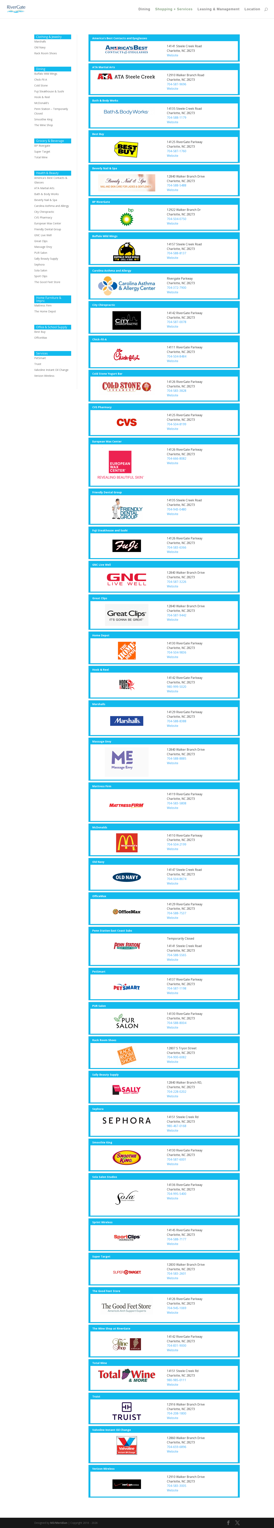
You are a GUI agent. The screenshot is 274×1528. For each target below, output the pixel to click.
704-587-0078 (176, 322)
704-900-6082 (176, 1057)
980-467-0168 (176, 1126)
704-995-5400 (176, 1194)
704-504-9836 (176, 652)
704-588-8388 (176, 721)
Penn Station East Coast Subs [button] (112, 930)
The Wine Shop (43, 125)
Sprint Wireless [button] (102, 1222)
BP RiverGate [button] (101, 202)
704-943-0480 (176, 509)
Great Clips (41, 241)
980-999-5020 (176, 687)
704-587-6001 (176, 1160)
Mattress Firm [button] (101, 786)
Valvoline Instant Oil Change (51, 370)
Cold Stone (41, 85)
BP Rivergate (42, 145)
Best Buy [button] (98, 134)
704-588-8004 (176, 1023)
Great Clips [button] (99, 598)
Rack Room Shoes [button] (104, 1040)
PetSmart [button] (98, 971)
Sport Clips (40, 276)
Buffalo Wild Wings (45, 73)
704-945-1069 (176, 1308)
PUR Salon (40, 252)
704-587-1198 (176, 988)
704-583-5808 (176, 803)
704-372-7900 (176, 288)
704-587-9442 (176, 615)
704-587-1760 (176, 151)
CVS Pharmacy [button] (102, 407)
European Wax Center (47, 223)
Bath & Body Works (46, 194)
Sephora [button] (98, 1109)
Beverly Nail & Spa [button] (104, 168)
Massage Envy (43, 247)
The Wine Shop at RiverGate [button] (111, 1328)
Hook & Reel (42, 97)
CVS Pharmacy (43, 217)
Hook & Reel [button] (100, 669)
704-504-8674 (176, 879)
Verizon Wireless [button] (103, 1468)
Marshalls (40, 41)
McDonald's (41, 103)
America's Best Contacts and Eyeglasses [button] (119, 38)
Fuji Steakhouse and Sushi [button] (109, 530)
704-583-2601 (176, 1274)
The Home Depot (45, 311)
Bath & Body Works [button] (105, 100)
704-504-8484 (176, 356)
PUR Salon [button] (99, 1006)
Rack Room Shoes (45, 53)
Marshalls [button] (98, 704)
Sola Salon (40, 270)
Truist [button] (96, 1396)
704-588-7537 (176, 913)
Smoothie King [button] (102, 1142)
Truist (37, 364)
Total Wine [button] (99, 1363)
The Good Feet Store (47, 282)
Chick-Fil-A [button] (99, 339)
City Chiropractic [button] (103, 305)
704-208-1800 (176, 1413)
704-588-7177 (176, 1239)
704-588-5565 (176, 955)
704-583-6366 (176, 548)
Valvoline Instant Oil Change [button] (111, 1430)
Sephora (39, 264)
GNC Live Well (43, 235)
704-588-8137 (176, 253)
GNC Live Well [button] (101, 564)
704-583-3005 (176, 1486)
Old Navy (39, 47)
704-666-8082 (176, 459)
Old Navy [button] (98, 862)
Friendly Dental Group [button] (107, 492)
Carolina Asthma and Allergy (51, 206)
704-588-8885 (176, 759)
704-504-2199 (176, 844)
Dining (144, 9)
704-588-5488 (176, 185)
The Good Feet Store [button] (106, 1291)
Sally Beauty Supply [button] (105, 1074)
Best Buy (39, 332)
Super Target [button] (101, 1256)
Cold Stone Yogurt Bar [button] (107, 373)
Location (252, 9)
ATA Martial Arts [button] (103, 67)
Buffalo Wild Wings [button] (104, 236)
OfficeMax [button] (99, 896)
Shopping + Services (174, 9)
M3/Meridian (58, 1523)
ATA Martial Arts (44, 188)
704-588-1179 (176, 118)
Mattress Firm (43, 305)
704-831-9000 (176, 1346)
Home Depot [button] (100, 635)
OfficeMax (40, 337)
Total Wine (41, 157)
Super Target (42, 151)
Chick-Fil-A (40, 79)
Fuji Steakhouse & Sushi (49, 91)
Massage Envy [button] (101, 741)
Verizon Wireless (44, 376)
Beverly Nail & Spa (45, 200)
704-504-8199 (176, 424)
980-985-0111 (176, 1380)
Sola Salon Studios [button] (104, 1177)
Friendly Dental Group (47, 229)
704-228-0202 (176, 1092)
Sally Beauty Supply (46, 258)
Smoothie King (43, 119)
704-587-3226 (176, 582)
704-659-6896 (176, 1447)
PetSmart (40, 358)
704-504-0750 (176, 219)
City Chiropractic (44, 212)
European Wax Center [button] (107, 441)
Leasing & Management (219, 9)
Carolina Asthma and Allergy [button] (111, 270)
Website (172, 55)
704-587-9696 (176, 84)
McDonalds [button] (99, 827)
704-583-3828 (176, 391)
